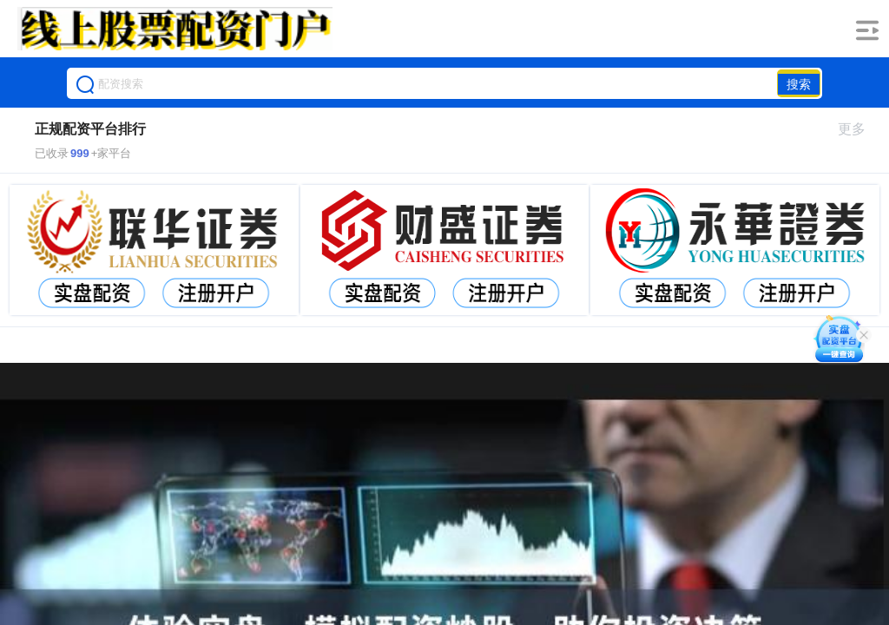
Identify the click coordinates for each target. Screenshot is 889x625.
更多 (859, 129)
